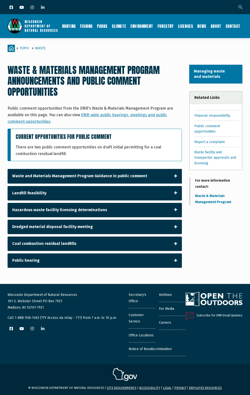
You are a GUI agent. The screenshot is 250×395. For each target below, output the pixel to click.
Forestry (165, 26)
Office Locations (141, 335)
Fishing (86, 26)
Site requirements (121, 388)
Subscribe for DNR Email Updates (219, 315)
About (216, 26)
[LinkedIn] (43, 8)
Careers (165, 323)
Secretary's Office (137, 298)
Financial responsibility (212, 116)
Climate (119, 26)
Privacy (180, 388)
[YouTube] (22, 8)
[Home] (11, 48)
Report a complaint (209, 142)
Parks (102, 26)
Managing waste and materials (209, 74)
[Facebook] (12, 8)
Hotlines (165, 295)
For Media (166, 309)
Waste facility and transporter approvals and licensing (215, 157)
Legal (167, 388)
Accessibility (149, 388)
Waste (40, 48)
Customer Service (136, 318)
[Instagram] (33, 8)
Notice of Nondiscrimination (150, 349)
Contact (233, 26)
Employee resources (205, 388)
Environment (141, 26)
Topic (24, 48)
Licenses (185, 26)
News (201, 26)
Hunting (69, 26)
